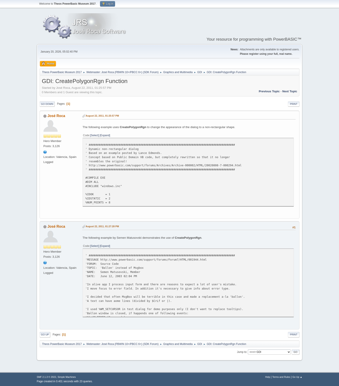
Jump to (242, 352)
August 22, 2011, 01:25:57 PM (102, 115)
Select (94, 135)
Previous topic (269, 91)
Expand (105, 135)
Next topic (289, 91)
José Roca (56, 116)
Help (267, 377)
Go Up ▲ (297, 377)
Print (293, 104)
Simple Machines (67, 377)
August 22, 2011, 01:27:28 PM (102, 226)
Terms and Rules (281, 377)
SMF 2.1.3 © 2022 (46, 377)
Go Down (47, 104)
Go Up (45, 334)
